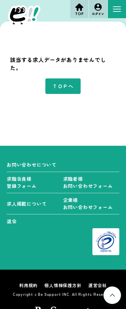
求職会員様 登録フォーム (22, 182)
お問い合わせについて (31, 164)
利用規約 (28, 285)
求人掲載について (26, 203)
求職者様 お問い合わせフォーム (88, 182)
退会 (12, 221)
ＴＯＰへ (63, 86)
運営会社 (97, 285)
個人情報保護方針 (62, 285)
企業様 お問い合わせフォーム (88, 203)
